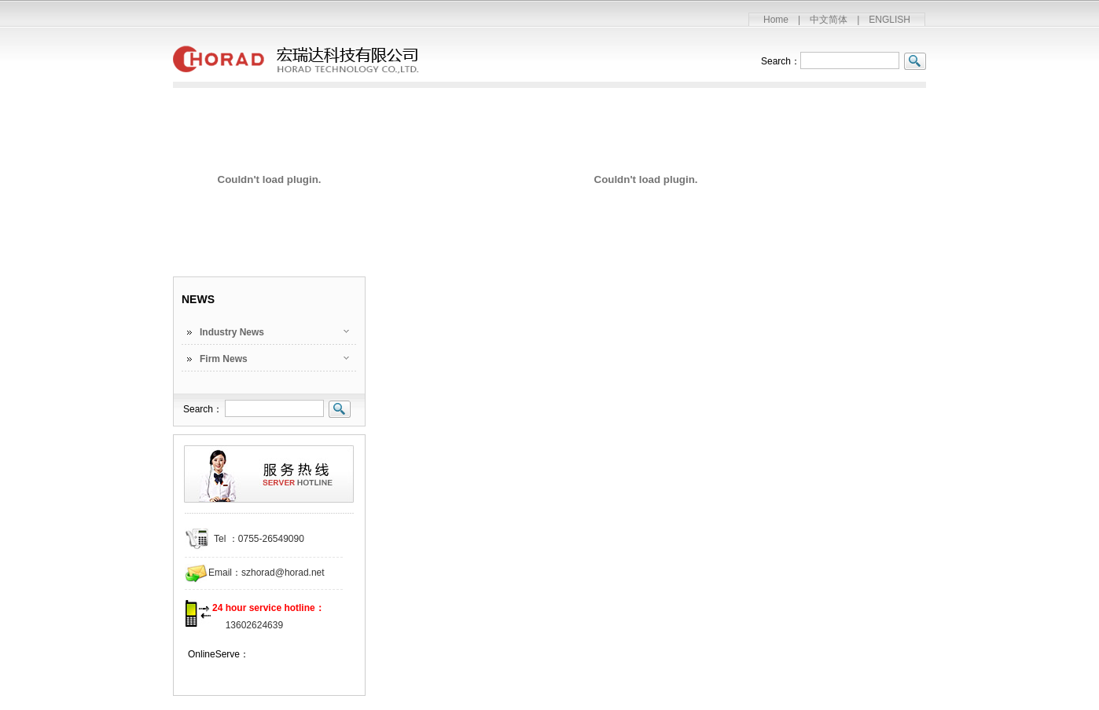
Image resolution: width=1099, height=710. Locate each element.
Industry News (232, 332)
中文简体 (828, 19)
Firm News (224, 358)
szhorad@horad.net (283, 572)
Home (775, 19)
